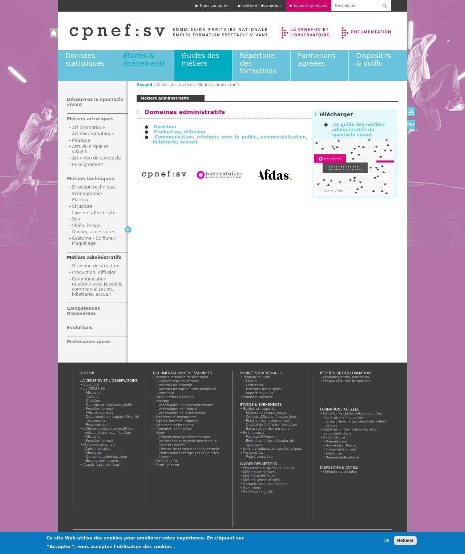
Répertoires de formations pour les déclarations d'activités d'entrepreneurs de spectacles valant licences (355, 419)
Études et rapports (259, 409)
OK (386, 540)
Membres (93, 452)
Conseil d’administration (106, 456)
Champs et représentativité (109, 405)
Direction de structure (96, 265)
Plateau (80, 199)
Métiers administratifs (94, 257)
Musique (81, 140)
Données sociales (257, 397)
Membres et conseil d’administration (100, 446)
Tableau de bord (256, 377)
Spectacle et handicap (175, 425)
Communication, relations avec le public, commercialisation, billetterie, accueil (98, 286)
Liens (160, 433)
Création (93, 401)
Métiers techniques (90, 178)
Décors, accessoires (93, 231)
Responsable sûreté (342, 457)
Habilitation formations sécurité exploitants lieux (349, 431)
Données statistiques (85, 59)
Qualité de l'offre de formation (271, 424)
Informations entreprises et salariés (189, 453)
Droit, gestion (167, 465)
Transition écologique (174, 429)
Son (76, 219)
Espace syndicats (310, 5)
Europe (164, 457)
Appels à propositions (102, 464)
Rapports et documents (175, 417)
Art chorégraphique (93, 133)
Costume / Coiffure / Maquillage (94, 241)
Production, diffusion (179, 131)
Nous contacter (214, 5)
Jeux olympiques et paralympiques (272, 448)
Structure (82, 206)
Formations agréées (317, 59)
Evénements (253, 432)
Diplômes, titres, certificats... (347, 377)
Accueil (161, 31)
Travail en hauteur (341, 449)
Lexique (162, 401)
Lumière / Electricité (94, 212)
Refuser (405, 540)
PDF (411, 124)
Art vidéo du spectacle (96, 158)
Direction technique (93, 187)
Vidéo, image (86, 225)
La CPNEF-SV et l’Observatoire (306, 31)
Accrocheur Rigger (341, 445)
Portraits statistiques (263, 389)
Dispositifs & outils (373, 59)
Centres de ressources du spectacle (189, 449)
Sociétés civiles (172, 445)
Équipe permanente (102, 460)
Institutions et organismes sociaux (188, 441)
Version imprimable (411, 111)
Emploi (251, 381)
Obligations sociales (340, 471)
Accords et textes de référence (182, 377)
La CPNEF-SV (94, 389)
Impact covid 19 (259, 393)
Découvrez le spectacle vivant (268, 468)
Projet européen (259, 456)
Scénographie (87, 193)
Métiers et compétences (266, 413)
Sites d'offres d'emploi (175, 397)
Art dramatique (88, 127)
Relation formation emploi (268, 420)
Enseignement (87, 164)
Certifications (334, 437)
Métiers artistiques (90, 118)
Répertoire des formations (346, 373)
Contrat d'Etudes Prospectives (271, 416)
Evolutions (80, 327)
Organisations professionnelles (184, 437)
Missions (93, 393)
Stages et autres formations (346, 381)
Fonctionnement (99, 409)
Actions (92, 397)
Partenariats (253, 452)
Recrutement (97, 424)
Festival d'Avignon (261, 436)
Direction (165, 126)
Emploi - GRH (167, 461)
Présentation (336, 441)
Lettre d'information (261, 5)
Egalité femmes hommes (177, 421)
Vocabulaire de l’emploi (178, 409)
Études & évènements (145, 59)
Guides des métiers (200, 59)
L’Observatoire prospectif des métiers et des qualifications (108, 430)
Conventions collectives (179, 381)
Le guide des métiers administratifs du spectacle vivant (358, 129)
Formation (254, 385)
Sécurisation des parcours (268, 428)
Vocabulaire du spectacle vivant (186, 405)
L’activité (91, 385)
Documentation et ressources (373, 31)
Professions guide (89, 341)
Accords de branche (175, 385)
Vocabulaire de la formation (182, 413)
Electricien (334, 453)
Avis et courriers (99, 413)
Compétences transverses (83, 311)
